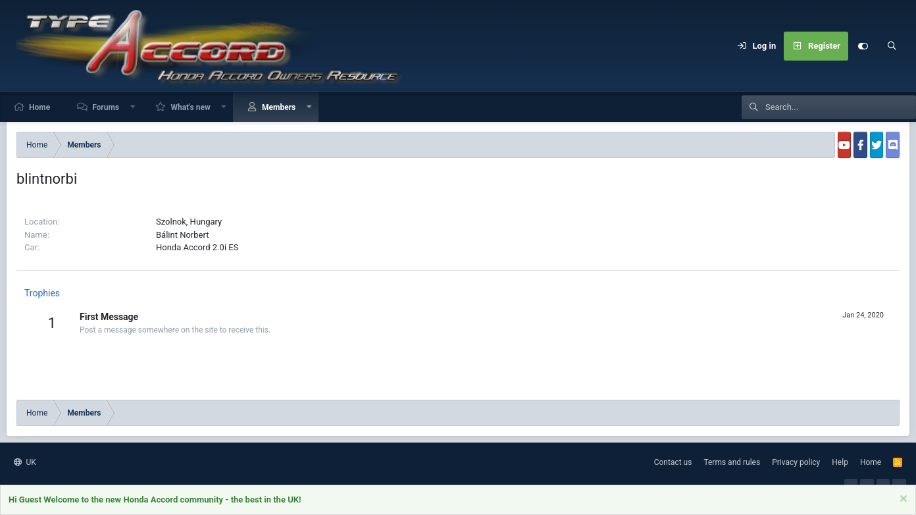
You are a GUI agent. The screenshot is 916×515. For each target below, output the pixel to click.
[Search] (891, 46)
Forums (105, 107)
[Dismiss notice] (901, 501)
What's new (190, 107)
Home (39, 107)
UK (25, 462)
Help (840, 462)
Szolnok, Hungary (189, 222)
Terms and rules (731, 462)
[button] (133, 107)
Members (278, 107)
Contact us (673, 462)
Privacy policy (796, 462)
